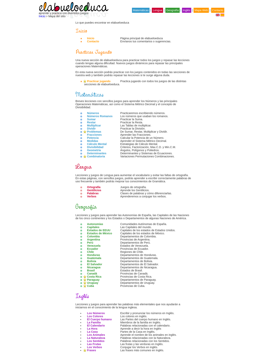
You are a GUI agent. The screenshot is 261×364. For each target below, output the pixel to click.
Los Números (96, 313)
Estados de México (99, 233)
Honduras (93, 255)
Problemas (94, 131)
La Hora (92, 328)
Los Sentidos (96, 341)
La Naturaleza (96, 337)
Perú (90, 242)
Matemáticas (141, 10)
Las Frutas (94, 344)
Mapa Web (201, 10)
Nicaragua (94, 267)
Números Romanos (100, 116)
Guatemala (94, 258)
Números (93, 113)
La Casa (92, 331)
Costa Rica (94, 276)
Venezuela (94, 245)
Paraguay (93, 279)
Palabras (93, 193)
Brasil (91, 270)
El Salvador (94, 264)
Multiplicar (94, 125)
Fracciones (94, 134)
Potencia (93, 137)
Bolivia (91, 261)
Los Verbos (94, 347)
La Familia (94, 322)
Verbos (91, 196)
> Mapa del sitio (55, 16)
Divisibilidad (95, 147)
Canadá (92, 273)
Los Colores (95, 316)
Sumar (91, 119)
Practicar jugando (99, 81)
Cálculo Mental (97, 144)
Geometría (94, 150)
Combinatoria (96, 156)
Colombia (93, 236)
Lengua (157, 10)
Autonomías (95, 224)
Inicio (42, 16)
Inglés (186, 10)
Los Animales (96, 334)
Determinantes (96, 153)
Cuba (90, 285)
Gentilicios (94, 190)
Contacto (217, 10)
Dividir (91, 128)
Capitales (93, 227)
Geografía (172, 10)
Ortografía (94, 187)
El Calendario (96, 325)
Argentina (93, 239)
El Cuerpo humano (99, 319)
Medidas (92, 140)
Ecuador (92, 248)
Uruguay (92, 282)
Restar (91, 122)
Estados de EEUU (99, 230)
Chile (90, 251)
